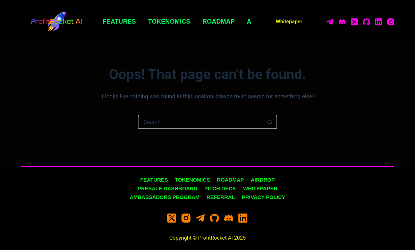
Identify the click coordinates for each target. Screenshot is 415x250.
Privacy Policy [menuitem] (263, 197)
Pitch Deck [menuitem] (220, 188)
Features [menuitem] (119, 21)
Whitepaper (289, 21)
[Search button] (270, 122)
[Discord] (342, 21)
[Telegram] (330, 21)
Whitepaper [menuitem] (260, 188)
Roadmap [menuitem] (218, 21)
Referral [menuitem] (220, 197)
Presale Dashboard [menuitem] (167, 188)
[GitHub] (366, 21)
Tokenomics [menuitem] (169, 21)
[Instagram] (390, 21)
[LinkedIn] (378, 21)
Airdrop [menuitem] (263, 179)
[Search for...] (200, 122)
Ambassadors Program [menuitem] (165, 197)
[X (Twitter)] (354, 21)
